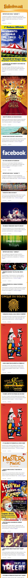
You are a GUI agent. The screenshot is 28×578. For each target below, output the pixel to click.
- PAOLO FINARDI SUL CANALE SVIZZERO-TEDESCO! (12, 284)
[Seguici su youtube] (26, 1)
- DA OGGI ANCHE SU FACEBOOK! (10, 160)
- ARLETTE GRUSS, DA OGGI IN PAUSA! (12, 117)
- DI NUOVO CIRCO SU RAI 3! (9, 192)
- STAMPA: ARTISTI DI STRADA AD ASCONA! (13, 394)
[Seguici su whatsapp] (24, 1)
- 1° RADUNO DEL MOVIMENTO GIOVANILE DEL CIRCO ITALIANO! (13, 64)
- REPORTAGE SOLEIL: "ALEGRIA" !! (11, 173)
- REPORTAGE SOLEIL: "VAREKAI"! (10, 252)
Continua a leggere (17, 122)
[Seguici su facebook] (18, 1)
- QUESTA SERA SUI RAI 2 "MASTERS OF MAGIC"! (12, 470)
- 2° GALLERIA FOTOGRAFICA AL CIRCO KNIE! (13, 443)
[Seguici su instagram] (20, 1)
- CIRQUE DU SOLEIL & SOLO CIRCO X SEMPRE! (14, 314)
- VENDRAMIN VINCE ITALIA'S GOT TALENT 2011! (13, 549)
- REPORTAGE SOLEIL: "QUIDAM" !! (11, 14)
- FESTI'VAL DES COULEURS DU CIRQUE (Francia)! (12, 523)
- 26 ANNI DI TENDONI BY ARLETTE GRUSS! (12, 226)
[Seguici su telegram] (22, 1)
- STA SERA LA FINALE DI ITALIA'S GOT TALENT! (14, 575)
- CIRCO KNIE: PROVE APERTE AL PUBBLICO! (13, 363)
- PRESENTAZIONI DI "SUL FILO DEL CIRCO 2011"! (12, 272)
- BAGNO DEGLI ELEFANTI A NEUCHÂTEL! (12, 136)
